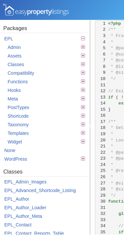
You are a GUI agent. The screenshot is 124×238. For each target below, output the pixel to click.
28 (101, 189)
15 (101, 109)
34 (101, 225)
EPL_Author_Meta (23, 216)
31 (101, 207)
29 (101, 195)
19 (101, 134)
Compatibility (46, 73)
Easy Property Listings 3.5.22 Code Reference (36, 10)
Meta (46, 98)
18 (101, 127)
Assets (46, 56)
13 (101, 97)
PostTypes (46, 107)
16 (101, 115)
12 (101, 91)
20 (101, 140)
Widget (46, 141)
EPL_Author (16, 199)
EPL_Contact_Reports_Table (34, 233)
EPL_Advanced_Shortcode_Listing (40, 190)
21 (101, 146)
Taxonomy (46, 124)
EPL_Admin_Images (25, 181)
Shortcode (46, 116)
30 (101, 201)
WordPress (44, 159)
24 (101, 164)
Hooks (46, 90)
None (9, 150)
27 (101, 183)
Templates (46, 133)
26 (101, 177)
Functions (46, 81)
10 (101, 78)
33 (101, 220)
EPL (44, 38)
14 (101, 103)
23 (101, 158)
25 (101, 170)
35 (101, 232)
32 (101, 213)
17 (101, 121)
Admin (46, 47)
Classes (46, 64)
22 (101, 152)
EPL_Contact (18, 224)
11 (101, 85)
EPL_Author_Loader (25, 207)
